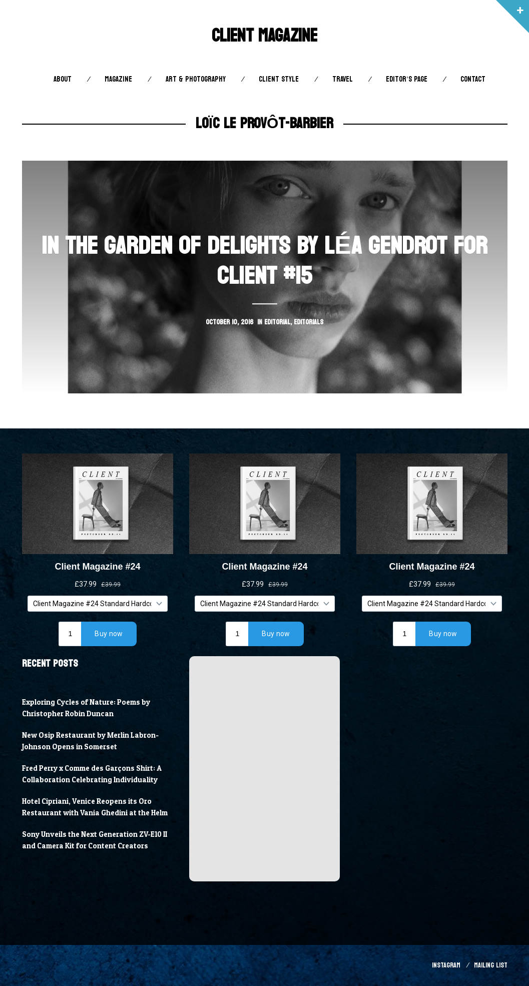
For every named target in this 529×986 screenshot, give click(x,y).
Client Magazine (264, 36)
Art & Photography (196, 79)
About (63, 79)
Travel (342, 79)
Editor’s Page (406, 79)
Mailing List (490, 965)
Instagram (446, 965)
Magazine (118, 79)
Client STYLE (279, 79)
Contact (472, 79)
